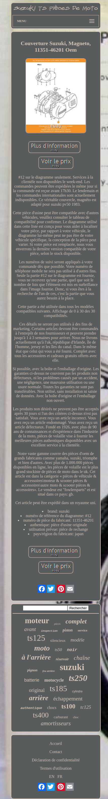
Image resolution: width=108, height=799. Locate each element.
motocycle (54, 680)
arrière (38, 698)
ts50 (58, 649)
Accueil (56, 743)
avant (30, 629)
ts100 (68, 706)
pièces (57, 623)
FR (59, 776)
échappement (68, 698)
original (37, 690)
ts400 (41, 715)
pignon (32, 670)
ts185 (58, 688)
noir (72, 650)
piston (68, 630)
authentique (31, 708)
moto (42, 648)
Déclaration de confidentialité (56, 760)
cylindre (77, 691)
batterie (31, 680)
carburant (61, 717)
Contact (56, 752)
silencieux (57, 640)
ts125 (36, 638)
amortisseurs (56, 723)
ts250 (78, 678)
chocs (51, 707)
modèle (77, 640)
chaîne (82, 658)
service (82, 630)
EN (51, 776)
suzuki (72, 667)
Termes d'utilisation (56, 768)
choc (76, 717)
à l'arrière (36, 657)
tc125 (85, 707)
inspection (49, 630)
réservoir (62, 659)
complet (76, 621)
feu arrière (49, 670)
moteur (37, 620)
